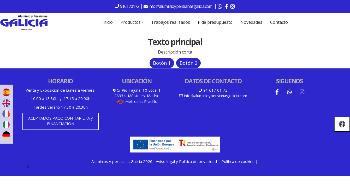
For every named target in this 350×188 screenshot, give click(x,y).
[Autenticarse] (28, 166)
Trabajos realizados (170, 22)
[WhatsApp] (289, 92)
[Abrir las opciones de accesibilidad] (342, 124)
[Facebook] (276, 92)
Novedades (251, 22)
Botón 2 (188, 63)
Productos (132, 22)
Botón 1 (162, 63)
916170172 (129, 6)
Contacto (279, 22)
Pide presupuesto (215, 22)
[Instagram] (301, 92)
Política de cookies (237, 161)
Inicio (107, 22)
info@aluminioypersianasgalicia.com (181, 6)
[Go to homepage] (24, 22)
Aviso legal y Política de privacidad (186, 161)
